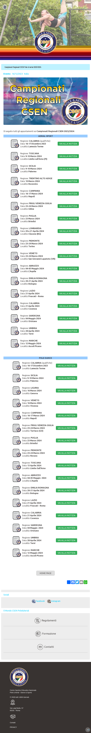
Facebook (38, 601)
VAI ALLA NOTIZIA (68, 144)
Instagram (53, 601)
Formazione (45, 633)
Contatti (45, 646)
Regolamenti (45, 620)
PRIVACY (13, 727)
